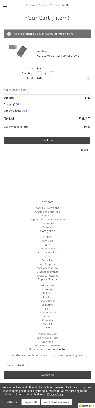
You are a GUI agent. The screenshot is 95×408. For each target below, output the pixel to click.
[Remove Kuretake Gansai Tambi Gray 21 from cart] (88, 78)
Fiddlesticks (47, 285)
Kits (47, 256)
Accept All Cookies (56, 402)
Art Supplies (47, 264)
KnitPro (47, 297)
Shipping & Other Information (47, 219)
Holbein (47, 293)
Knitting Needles (47, 252)
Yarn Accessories (47, 268)
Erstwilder (48, 260)
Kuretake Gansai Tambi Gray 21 (58, 55)
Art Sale (47, 237)
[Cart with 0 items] (93, 4)
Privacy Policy (55, 394)
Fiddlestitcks (47, 301)
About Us (47, 215)
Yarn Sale (47, 240)
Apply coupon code (15, 89)
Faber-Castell (47, 312)
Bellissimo (47, 304)
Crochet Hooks (47, 248)
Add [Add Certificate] (24, 110)
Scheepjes (47, 289)
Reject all (30, 402)
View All (47, 324)
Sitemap (48, 227)
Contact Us (47, 223)
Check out (47, 140)
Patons (47, 316)
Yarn (47, 244)
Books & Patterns (47, 275)
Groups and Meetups (47, 211)
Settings (11, 402)
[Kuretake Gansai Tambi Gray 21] (45, 73)
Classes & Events (47, 271)
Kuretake (47, 320)
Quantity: (27, 73)
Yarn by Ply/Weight (47, 207)
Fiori (47, 308)
